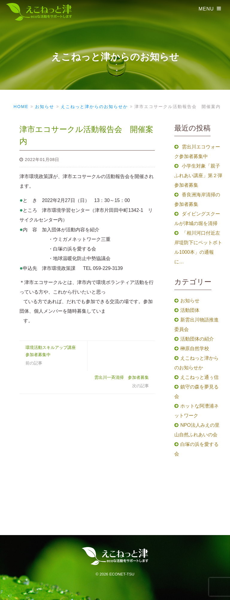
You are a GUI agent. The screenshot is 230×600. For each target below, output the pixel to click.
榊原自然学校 (194, 348)
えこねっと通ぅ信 (199, 377)
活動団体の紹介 (197, 338)
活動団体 (189, 310)
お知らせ (189, 300)
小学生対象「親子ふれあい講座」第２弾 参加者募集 (200, 175)
